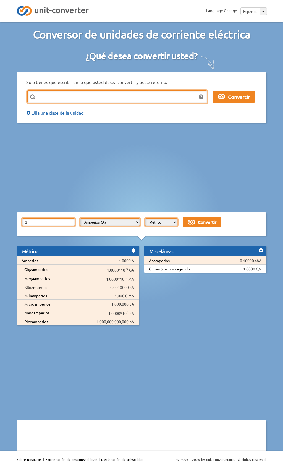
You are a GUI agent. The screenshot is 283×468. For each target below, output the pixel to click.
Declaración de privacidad (122, 459)
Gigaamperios (36, 269)
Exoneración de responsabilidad (71, 459)
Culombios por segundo (169, 268)
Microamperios (37, 303)
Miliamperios (35, 295)
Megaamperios (37, 278)
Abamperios (159, 260)
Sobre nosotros (29, 459)
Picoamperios (36, 321)
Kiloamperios (35, 287)
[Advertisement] (150, 167)
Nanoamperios (36, 312)
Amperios (30, 260)
